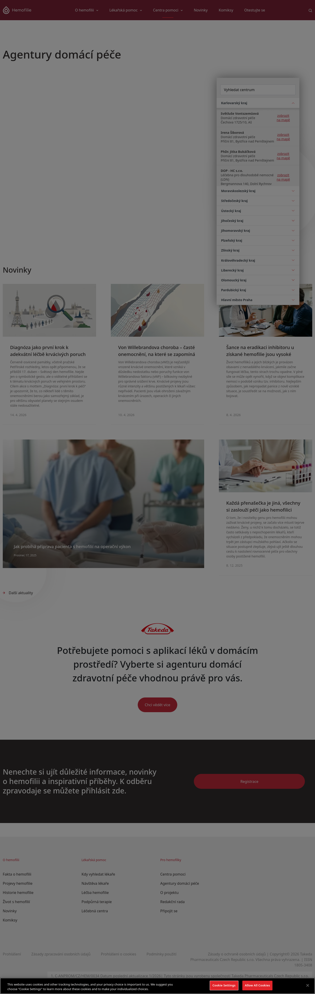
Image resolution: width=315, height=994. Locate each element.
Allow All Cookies (257, 985)
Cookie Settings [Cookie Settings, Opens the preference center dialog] (223, 985)
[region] (157, 986)
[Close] (308, 985)
